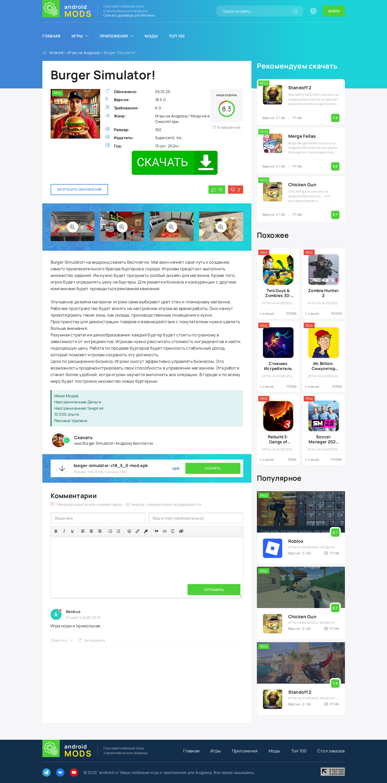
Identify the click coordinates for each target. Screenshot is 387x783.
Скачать (213, 468)
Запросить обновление (79, 189)
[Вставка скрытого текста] (181, 531)
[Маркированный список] (110, 531)
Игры (77, 36)
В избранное (229, 127)
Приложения (114, 36)
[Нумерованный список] (118, 531)
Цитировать (94, 640)
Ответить (59, 640)
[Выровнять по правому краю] (99, 531)
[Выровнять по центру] (91, 531)
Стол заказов (331, 751)
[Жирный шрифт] (56, 531)
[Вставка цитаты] (156, 531)
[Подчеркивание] (72, 531)
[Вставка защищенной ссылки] (146, 531)
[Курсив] (64, 531)
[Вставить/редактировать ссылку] (137, 531)
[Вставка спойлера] (173, 531)
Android (56, 52)
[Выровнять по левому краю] (83, 531)
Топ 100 (177, 36)
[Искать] (295, 11)
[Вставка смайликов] (129, 531)
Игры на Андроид (83, 52)
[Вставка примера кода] (165, 531)
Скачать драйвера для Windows (129, 15)
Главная (51, 36)
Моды (151, 36)
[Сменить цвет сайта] (313, 11)
